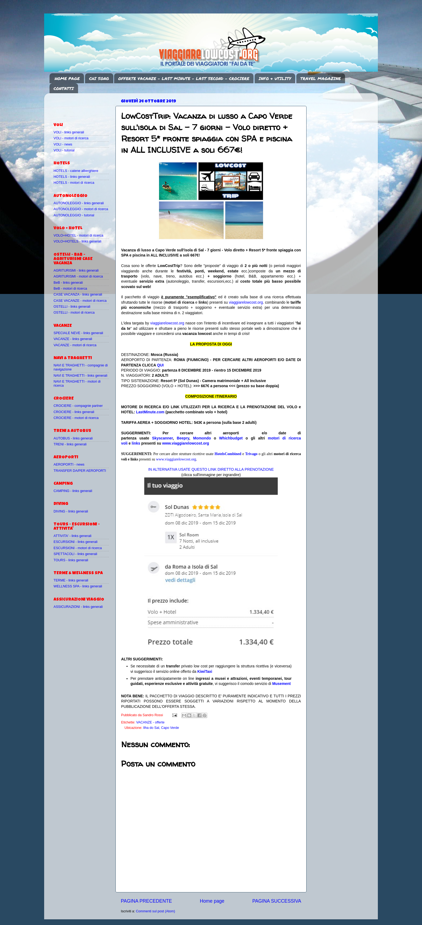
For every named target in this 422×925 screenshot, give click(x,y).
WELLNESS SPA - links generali (78, 586)
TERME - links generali (71, 580)
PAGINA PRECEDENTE (146, 901)
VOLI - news (63, 144)
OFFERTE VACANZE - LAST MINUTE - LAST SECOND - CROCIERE (183, 78)
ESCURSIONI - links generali (75, 542)
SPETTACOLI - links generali (75, 554)
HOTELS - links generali (72, 177)
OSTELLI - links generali (72, 307)
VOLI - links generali (69, 132)
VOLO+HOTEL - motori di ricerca (78, 235)
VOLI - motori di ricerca (71, 138)
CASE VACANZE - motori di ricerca (80, 301)
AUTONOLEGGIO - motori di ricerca (81, 209)
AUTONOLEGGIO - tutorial (74, 215)
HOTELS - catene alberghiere (76, 171)
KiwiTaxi (204, 671)
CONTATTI (64, 88)
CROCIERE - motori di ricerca (76, 418)
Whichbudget (231, 438)
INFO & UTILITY (275, 78)
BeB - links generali (68, 283)
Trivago (251, 454)
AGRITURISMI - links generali (76, 270)
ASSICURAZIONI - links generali (78, 607)
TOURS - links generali (71, 560)
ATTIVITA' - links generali (73, 536)
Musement (281, 683)
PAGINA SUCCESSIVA (276, 901)
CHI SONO (99, 78)
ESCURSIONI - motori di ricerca (78, 548)
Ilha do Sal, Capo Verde (161, 728)
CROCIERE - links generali (74, 412)
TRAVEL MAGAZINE (320, 78)
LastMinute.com (150, 412)
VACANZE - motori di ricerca (75, 345)
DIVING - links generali (71, 511)
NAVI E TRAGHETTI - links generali (80, 375)
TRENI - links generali (70, 444)
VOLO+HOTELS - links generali (77, 241)
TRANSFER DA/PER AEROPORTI (80, 471)
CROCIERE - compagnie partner (78, 406)
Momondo (202, 438)
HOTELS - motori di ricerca (74, 183)
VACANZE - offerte (150, 722)
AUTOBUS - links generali (73, 438)
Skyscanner (162, 438)
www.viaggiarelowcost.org (185, 443)
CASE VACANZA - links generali (78, 294)
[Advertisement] (85, 105)
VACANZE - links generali (73, 339)
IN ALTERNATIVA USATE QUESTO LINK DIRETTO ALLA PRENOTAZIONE (211, 469)
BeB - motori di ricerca (70, 288)
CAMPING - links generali (73, 491)
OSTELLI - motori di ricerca (74, 312)
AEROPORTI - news (69, 464)
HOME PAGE (67, 78)
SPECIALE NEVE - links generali (78, 333)
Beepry (183, 438)
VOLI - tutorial (64, 150)
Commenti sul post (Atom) (155, 911)
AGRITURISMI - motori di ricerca (78, 276)
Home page (212, 901)
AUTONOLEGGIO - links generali (79, 203)
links (136, 443)
